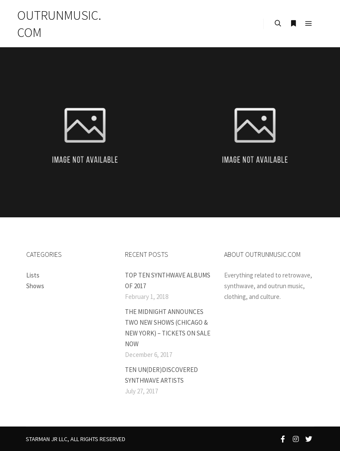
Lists (32, 275)
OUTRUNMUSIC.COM (59, 23)
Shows (35, 286)
